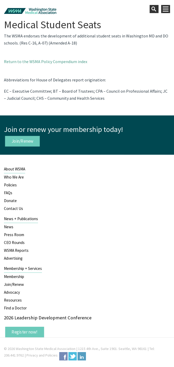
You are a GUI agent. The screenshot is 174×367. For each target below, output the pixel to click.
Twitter (72, 356)
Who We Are (14, 177)
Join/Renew (23, 141)
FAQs (8, 192)
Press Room (14, 234)
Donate (10, 200)
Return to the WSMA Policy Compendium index (45, 61)
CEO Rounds (14, 242)
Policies (10, 184)
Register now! (25, 332)
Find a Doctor (15, 307)
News (8, 226)
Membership (14, 276)
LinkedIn (82, 356)
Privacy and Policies (42, 355)
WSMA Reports (16, 250)
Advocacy (12, 292)
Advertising (13, 258)
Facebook (63, 356)
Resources (13, 300)
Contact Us (13, 208)
